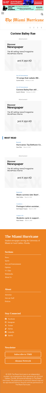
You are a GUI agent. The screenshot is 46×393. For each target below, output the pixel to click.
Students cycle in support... (28, 218)
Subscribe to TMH (23, 354)
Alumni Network (23, 361)
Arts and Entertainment (13, 264)
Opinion (8, 267)
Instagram (10, 322)
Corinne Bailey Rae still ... (27, 90)
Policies (7, 301)
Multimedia (9, 274)
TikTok (9, 329)
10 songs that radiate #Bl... (28, 78)
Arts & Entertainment (22, 75)
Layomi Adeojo (20, 80)
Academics (19, 204)
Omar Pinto (19, 147)
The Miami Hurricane (21, 236)
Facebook (10, 319)
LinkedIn (9, 332)
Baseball (18, 142)
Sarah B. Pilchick (20, 92)
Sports (7, 261)
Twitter (9, 325)
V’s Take (8, 271)
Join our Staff (9, 298)
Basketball (19, 192)
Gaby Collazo (19, 197)
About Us (8, 277)
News (7, 257)
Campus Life (19, 215)
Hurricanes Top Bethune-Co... (29, 145)
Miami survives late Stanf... (28, 195)
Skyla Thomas (19, 220)
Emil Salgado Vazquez (21, 208)
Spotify (9, 335)
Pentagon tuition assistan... (28, 206)
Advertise (8, 295)
